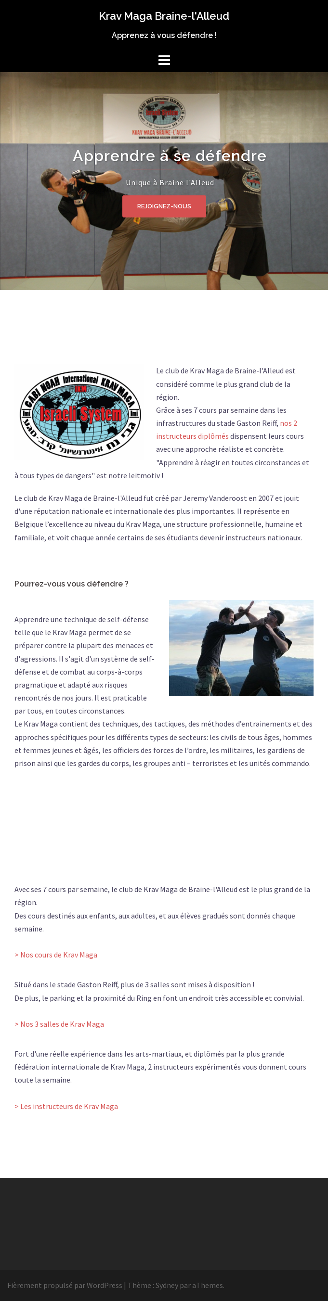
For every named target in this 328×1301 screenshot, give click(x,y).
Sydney (167, 1285)
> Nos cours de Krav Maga (55, 954)
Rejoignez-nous (164, 205)
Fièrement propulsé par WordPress (64, 1285)
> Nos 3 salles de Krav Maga (59, 1024)
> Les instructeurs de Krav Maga (66, 1106)
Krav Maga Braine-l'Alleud (164, 16)
